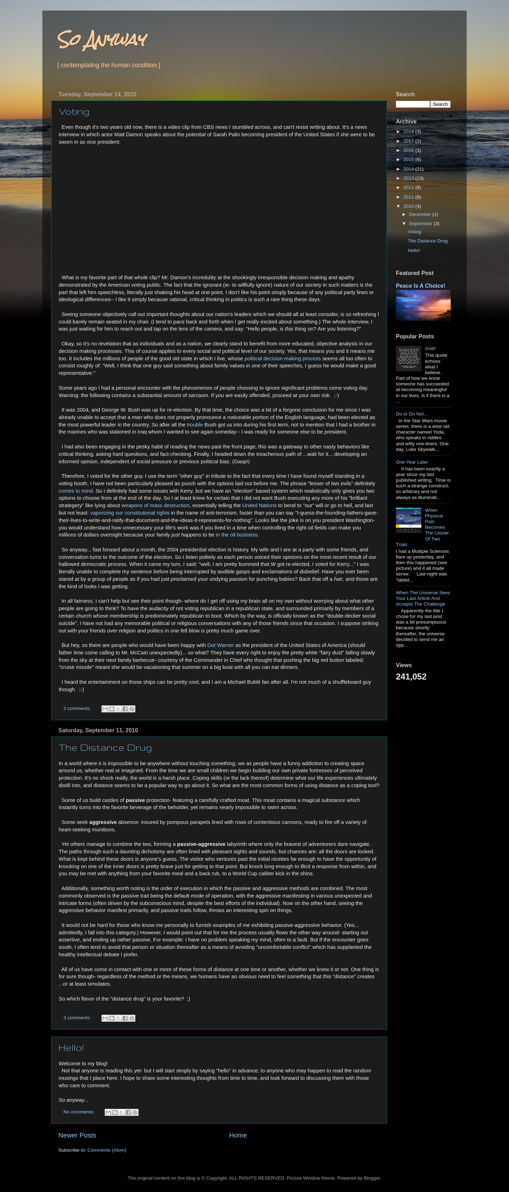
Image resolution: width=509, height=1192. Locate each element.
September (421, 223)
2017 (409, 141)
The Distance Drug (105, 747)
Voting (74, 111)
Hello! (71, 1047)
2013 (409, 178)
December (420, 214)
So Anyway (101, 39)
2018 (409, 131)
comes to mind (76, 491)
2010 (409, 206)
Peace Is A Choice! (420, 286)
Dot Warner (220, 645)
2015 (409, 159)
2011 (409, 197)
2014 (409, 169)
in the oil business (237, 535)
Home (238, 1135)
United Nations (259, 505)
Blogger (372, 1178)
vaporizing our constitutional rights (129, 513)
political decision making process (283, 358)
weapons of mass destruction (155, 505)
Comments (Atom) (107, 1150)
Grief (430, 348)
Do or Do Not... (412, 414)
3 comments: (78, 1017)
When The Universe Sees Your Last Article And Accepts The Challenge (423, 598)
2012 (409, 187)
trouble (195, 425)
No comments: (80, 1111)
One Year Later (412, 462)
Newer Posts (77, 1135)
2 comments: (78, 708)
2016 (409, 150)
